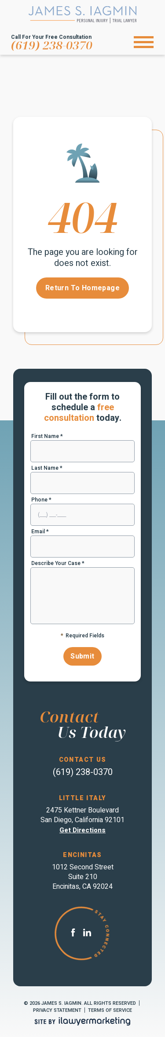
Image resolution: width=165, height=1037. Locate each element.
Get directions (82, 830)
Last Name (46, 468)
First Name (47, 436)
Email (40, 531)
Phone (41, 499)
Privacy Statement (57, 1010)
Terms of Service (110, 1010)
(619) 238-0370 (51, 45)
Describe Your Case (57, 563)
